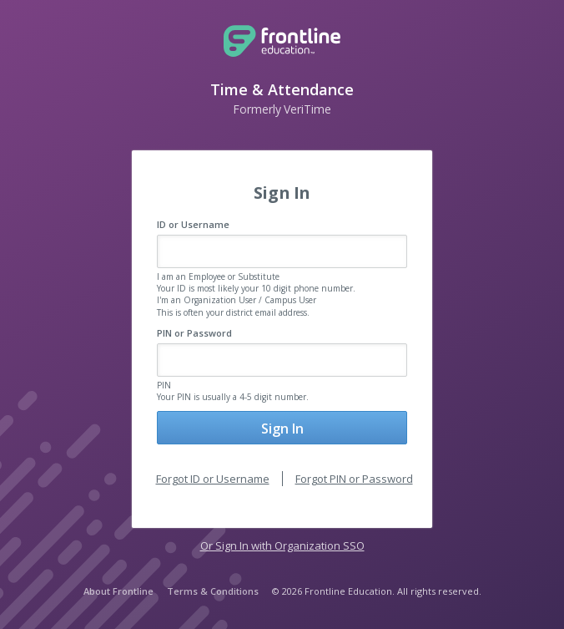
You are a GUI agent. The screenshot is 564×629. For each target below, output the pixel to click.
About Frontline (118, 591)
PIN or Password (194, 333)
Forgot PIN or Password (354, 478)
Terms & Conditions (213, 591)
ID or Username (193, 224)
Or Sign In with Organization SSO (282, 545)
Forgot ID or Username (212, 478)
